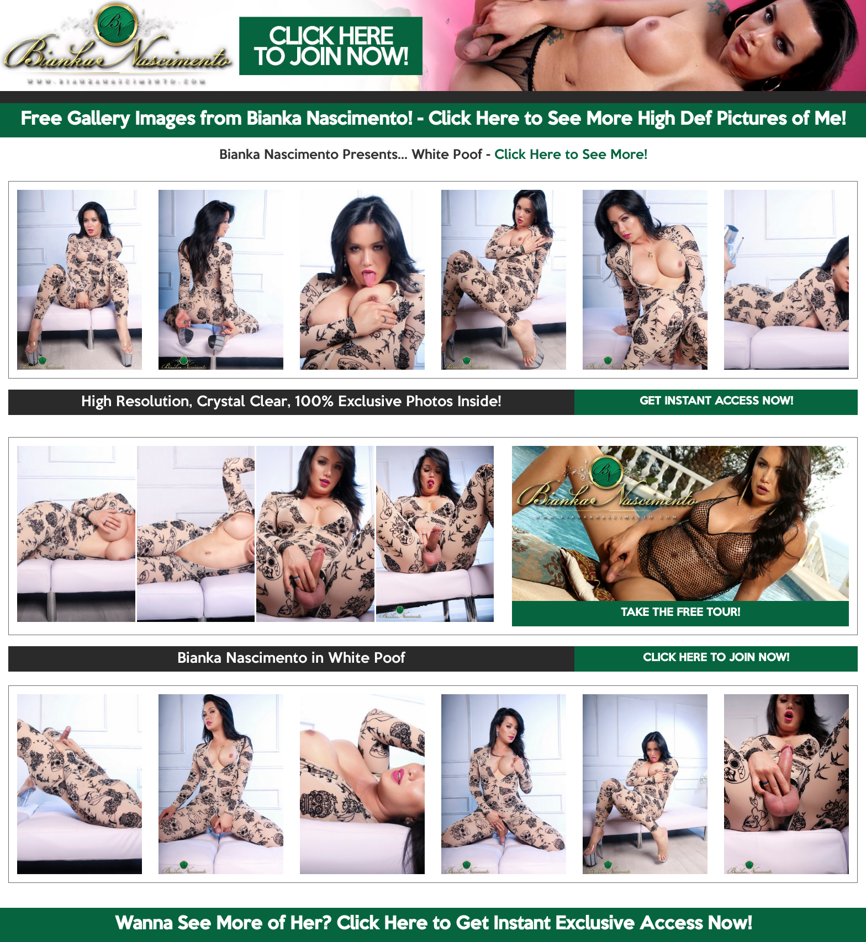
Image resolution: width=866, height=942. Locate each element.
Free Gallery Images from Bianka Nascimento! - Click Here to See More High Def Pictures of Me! (433, 119)
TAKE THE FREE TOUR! (680, 613)
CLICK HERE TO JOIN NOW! (716, 658)
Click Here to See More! (570, 155)
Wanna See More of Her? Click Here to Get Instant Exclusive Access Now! (433, 924)
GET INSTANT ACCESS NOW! (716, 402)
